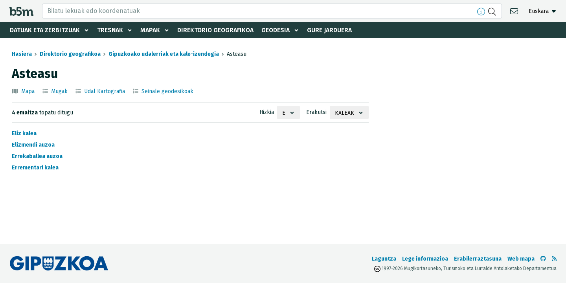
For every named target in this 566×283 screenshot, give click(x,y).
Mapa (28, 91)
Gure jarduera (331, 30)
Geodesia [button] (277, 30)
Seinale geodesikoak (167, 91)
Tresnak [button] (110, 30)
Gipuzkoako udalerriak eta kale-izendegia (163, 54)
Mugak (59, 91)
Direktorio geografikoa (216, 30)
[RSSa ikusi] (554, 258)
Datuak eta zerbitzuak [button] (45, 30)
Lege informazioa (425, 258)
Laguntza (384, 258)
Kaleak (344, 113)
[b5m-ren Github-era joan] (543, 258)
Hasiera (22, 54)
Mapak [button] (150, 30)
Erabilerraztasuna (478, 258)
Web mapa (521, 258)
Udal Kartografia (104, 91)
